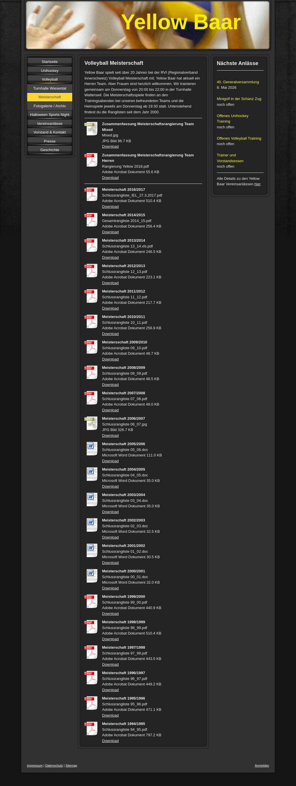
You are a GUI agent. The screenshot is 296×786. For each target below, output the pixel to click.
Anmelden (262, 765)
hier (257, 184)
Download (110, 146)
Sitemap (71, 765)
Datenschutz (54, 765)
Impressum (34, 765)
